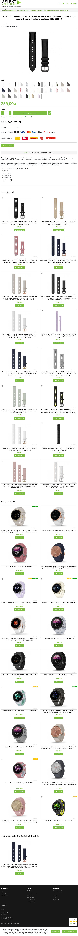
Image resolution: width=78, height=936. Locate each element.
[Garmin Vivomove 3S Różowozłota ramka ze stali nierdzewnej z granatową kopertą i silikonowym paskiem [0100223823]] (58, 567)
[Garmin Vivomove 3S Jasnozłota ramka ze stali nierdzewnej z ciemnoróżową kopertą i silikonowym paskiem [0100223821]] (19, 821)
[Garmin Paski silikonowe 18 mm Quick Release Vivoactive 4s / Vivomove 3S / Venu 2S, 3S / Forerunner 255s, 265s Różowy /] (19, 260)
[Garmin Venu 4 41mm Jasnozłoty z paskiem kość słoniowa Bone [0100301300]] (58, 603)
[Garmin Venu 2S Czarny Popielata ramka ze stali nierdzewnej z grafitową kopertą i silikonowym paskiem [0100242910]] (58, 711)
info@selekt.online (8, 919)
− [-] (2, 113)
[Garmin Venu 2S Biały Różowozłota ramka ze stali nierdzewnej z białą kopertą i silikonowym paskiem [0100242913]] (19, 639)
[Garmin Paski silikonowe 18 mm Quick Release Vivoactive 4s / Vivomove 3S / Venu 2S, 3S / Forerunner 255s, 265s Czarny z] (58, 298)
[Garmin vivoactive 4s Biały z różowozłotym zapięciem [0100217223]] (58, 531)
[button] (25, 152)
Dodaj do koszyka (29, 113)
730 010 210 (8, 917)
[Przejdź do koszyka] (75, 4)
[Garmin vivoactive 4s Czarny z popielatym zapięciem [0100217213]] (19, 675)
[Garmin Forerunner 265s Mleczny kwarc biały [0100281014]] (19, 710)
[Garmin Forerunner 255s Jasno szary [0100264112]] (19, 747)
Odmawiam (55, 931)
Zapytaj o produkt (7, 145)
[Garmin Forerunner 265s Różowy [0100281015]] (19, 783)
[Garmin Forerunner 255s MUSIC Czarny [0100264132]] (58, 674)
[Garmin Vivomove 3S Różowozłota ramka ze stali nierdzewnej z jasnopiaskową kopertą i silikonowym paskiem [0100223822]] (58, 747)
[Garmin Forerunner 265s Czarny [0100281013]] (58, 820)
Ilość (4, 109)
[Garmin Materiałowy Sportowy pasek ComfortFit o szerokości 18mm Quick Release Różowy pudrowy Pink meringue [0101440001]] (58, 336)
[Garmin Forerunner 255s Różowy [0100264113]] (19, 566)
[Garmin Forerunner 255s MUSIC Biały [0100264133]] (59, 638)
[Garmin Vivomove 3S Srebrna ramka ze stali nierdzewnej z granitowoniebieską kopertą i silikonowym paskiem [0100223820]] (58, 784)
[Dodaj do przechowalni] (49, 113)
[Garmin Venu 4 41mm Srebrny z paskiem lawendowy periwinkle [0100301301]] (19, 603)
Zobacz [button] (59, 268)
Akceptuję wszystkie (69, 931)
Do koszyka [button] (19, 230)
